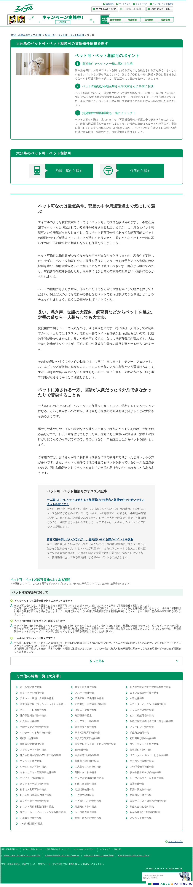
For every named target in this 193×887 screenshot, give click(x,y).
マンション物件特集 (31, 761)
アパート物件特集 (84, 692)
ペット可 (19, 605)
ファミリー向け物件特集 (33, 749)
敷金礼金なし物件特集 (142, 806)
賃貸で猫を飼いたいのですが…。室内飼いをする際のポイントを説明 (90, 539)
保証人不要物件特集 (86, 709)
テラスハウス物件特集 (142, 709)
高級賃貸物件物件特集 (32, 744)
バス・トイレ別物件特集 (33, 709)
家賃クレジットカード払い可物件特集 (95, 744)
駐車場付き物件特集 (140, 749)
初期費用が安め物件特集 (143, 738)
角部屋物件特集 (83, 715)
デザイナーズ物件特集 (32, 778)
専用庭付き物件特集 (86, 806)
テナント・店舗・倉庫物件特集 (37, 698)
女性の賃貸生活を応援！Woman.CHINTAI (133, 855)
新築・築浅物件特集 (140, 789)
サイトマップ (124, 4)
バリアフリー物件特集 (87, 721)
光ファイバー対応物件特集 (34, 783)
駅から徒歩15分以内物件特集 (36, 795)
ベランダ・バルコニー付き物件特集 (149, 755)
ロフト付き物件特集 (86, 687)
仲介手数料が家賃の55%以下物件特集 (40, 755)
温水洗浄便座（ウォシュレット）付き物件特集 (43, 704)
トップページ (141, 4)
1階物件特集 (81, 749)
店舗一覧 (117, 849)
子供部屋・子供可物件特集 (89, 698)
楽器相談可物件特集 (86, 726)
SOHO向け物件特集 (31, 818)
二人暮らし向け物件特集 (88, 766)
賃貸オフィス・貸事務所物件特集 (148, 800)
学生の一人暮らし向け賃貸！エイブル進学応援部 (22, 855)
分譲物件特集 (137, 783)
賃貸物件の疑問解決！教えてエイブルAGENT (62, 855)
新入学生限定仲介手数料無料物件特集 (150, 687)
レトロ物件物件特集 (86, 812)
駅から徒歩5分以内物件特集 (145, 812)
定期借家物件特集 (84, 789)
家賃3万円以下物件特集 (87, 732)
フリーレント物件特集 (142, 726)
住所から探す (125, 171)
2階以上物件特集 (29, 738)
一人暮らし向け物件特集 (88, 800)
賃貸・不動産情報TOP (9, 849)
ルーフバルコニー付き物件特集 (147, 778)
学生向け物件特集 (139, 732)
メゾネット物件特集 (140, 818)
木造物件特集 (137, 698)
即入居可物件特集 (29, 721)
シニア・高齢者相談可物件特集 (37, 806)
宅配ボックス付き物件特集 (34, 726)
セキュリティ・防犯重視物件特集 (38, 772)
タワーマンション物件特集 (144, 744)
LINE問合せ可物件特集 (142, 766)
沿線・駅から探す (56, 171)
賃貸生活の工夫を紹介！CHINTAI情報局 (99, 855)
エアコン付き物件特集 (142, 761)
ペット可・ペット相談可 (163, 4)
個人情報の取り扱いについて (58, 849)
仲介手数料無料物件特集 (33, 715)
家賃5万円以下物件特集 (87, 738)
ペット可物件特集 (24, 625)
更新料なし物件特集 (140, 795)
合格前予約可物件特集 (87, 761)
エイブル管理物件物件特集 (89, 778)
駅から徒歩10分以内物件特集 (145, 772)
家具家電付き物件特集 (87, 755)
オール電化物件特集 (31, 687)
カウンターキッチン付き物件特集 (148, 704)
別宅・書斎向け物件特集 (88, 818)
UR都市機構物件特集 (31, 823)
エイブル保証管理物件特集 (144, 692)
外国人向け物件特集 (86, 772)
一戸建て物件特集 (84, 795)
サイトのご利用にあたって (33, 849)
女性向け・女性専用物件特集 (90, 704)
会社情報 (110, 4)
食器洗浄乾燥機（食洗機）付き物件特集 (151, 721)
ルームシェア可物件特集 (33, 766)
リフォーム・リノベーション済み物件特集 (43, 812)
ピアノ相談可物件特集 (142, 715)
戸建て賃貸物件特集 (86, 783)
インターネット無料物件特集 (35, 732)
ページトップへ (175, 841)
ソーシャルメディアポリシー (84, 849)
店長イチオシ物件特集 (32, 692)
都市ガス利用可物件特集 (33, 789)
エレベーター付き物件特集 (34, 800)
